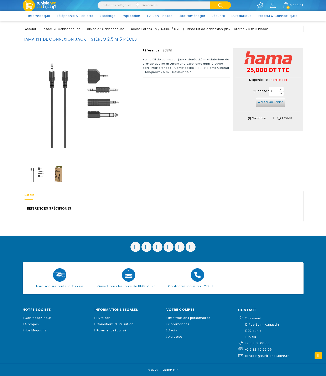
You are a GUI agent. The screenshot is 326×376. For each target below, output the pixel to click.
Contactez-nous (38, 318)
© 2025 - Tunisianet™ (163, 369)
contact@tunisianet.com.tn (267, 356)
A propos (32, 324)
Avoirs (173, 330)
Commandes (178, 324)
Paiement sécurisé (111, 330)
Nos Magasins (35, 330)
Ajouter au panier (270, 102)
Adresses (175, 337)
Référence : (152, 50)
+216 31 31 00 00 (257, 343)
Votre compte (180, 310)
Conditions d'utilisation (115, 324)
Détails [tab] (32, 195)
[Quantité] (274, 91)
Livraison (103, 318)
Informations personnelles (189, 318)
